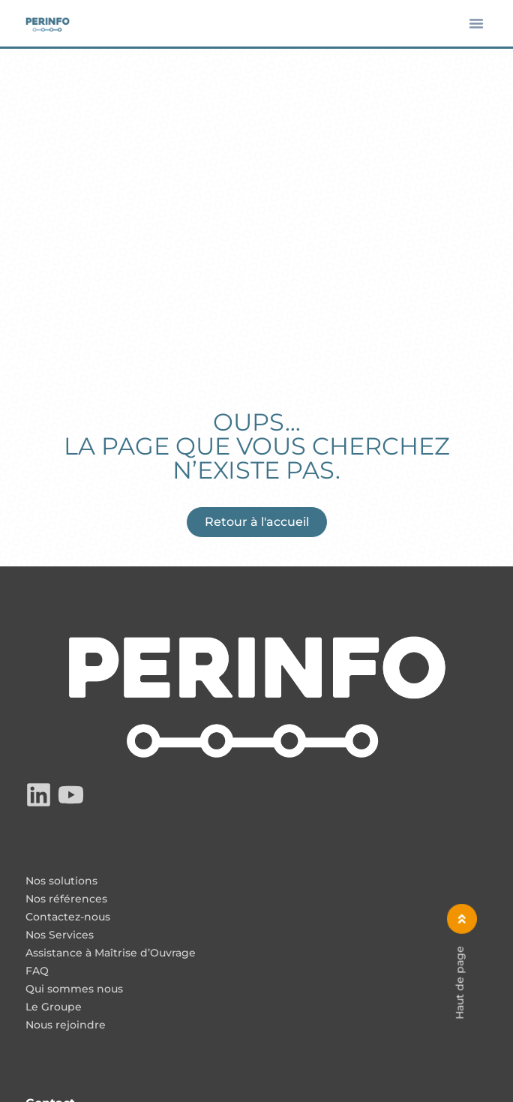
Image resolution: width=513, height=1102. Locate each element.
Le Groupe (54, 1007)
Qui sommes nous (74, 989)
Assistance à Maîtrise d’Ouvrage (111, 953)
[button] (476, 23)
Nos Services (60, 935)
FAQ (37, 971)
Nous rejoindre (66, 1025)
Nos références (66, 899)
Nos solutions (62, 881)
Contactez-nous (68, 917)
